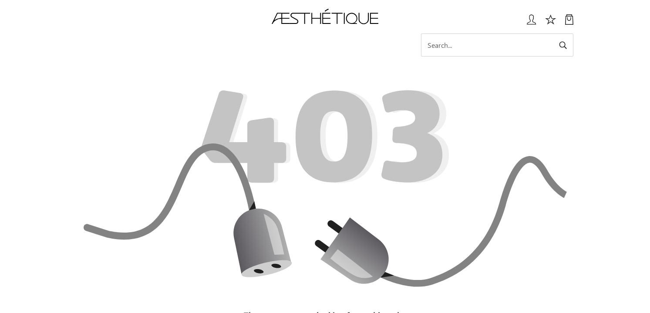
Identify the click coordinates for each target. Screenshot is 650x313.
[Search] (497, 45)
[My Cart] (569, 22)
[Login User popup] (528, 22)
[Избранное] (550, 22)
